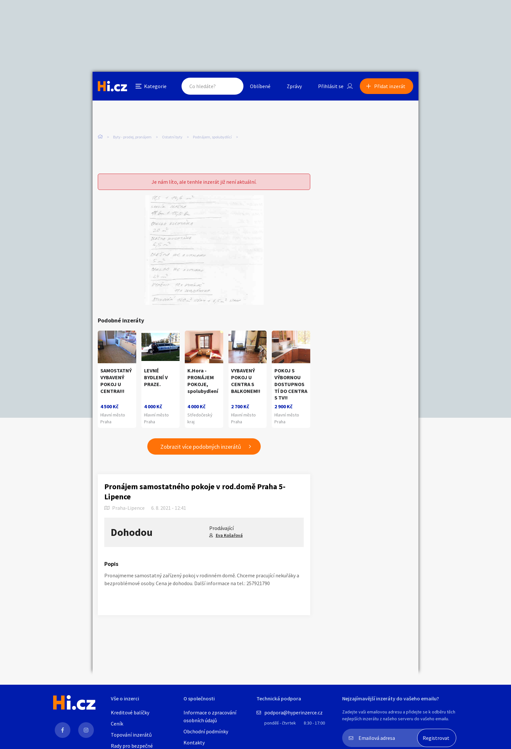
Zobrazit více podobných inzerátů (200, 446)
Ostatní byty (172, 136)
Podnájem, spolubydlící (212, 136)
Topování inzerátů (131, 734)
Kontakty (194, 742)
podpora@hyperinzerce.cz (293, 712)
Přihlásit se (330, 86)
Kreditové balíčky (130, 712)
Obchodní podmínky (205, 731)
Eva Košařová (229, 535)
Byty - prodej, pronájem (132, 136)
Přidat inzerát (389, 86)
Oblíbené (260, 86)
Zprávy (294, 86)
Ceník (117, 723)
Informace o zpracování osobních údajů (209, 716)
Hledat (232, 86)
